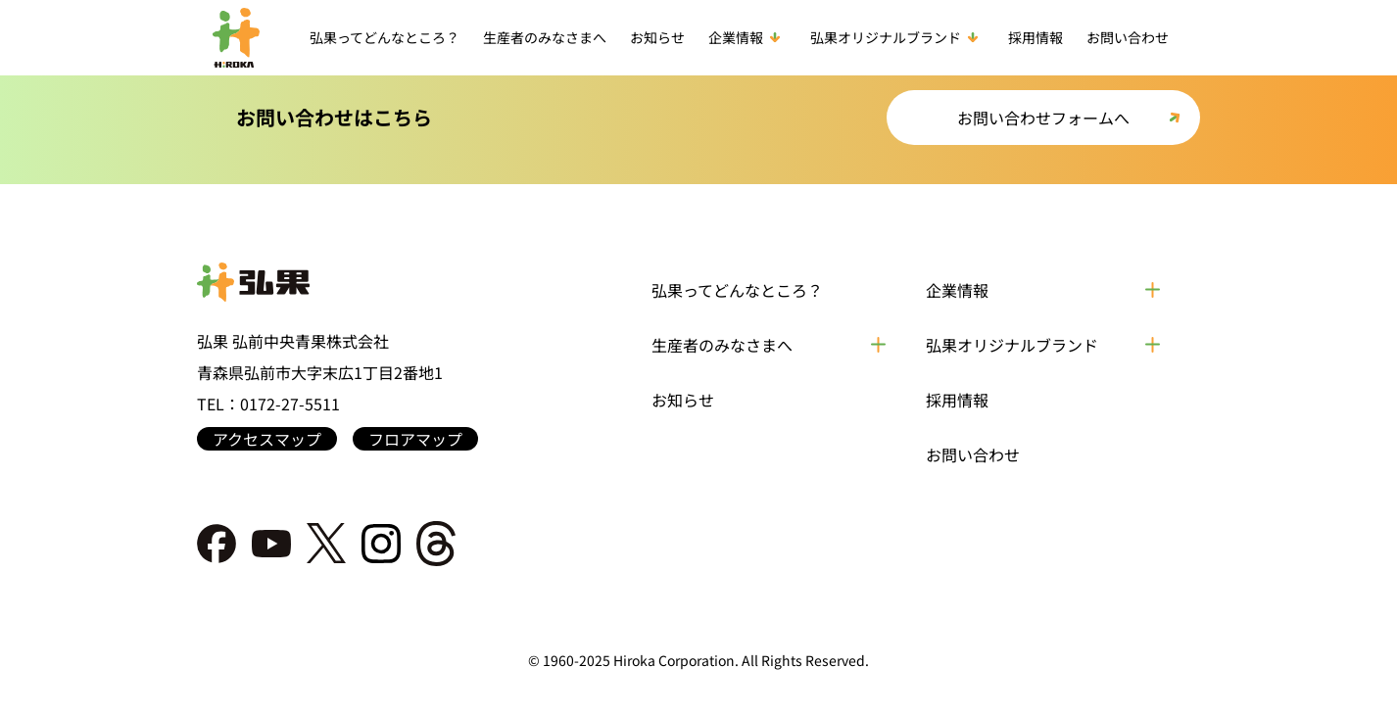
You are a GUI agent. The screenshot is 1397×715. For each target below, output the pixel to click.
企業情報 (747, 37)
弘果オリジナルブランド (897, 37)
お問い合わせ (1127, 37)
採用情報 (1035, 37)
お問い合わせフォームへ (1043, 117)
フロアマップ (415, 439)
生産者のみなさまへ (544, 37)
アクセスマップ (267, 439)
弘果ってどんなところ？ (384, 37)
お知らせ (657, 37)
